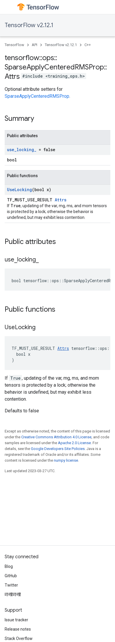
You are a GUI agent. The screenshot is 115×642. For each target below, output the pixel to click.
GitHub (11, 575)
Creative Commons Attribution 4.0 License (56, 437)
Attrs (60, 200)
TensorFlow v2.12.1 (29, 25)
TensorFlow (14, 45)
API (34, 45)
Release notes (18, 629)
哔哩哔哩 (13, 594)
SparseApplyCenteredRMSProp (37, 96)
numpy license (66, 460)
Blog (9, 566)
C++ (87, 45)
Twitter (11, 585)
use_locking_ (21, 149)
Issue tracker (16, 619)
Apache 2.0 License (74, 443)
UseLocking (19, 189)
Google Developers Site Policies (58, 448)
